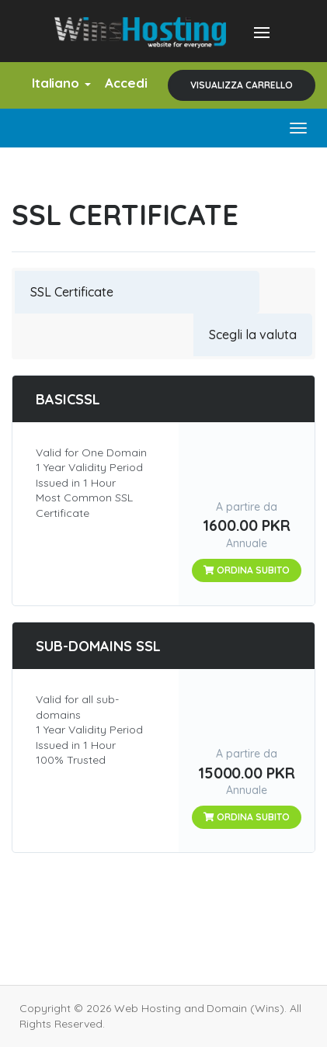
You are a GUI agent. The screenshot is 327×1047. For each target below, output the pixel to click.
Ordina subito (247, 570)
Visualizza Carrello (241, 85)
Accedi (126, 83)
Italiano (62, 83)
